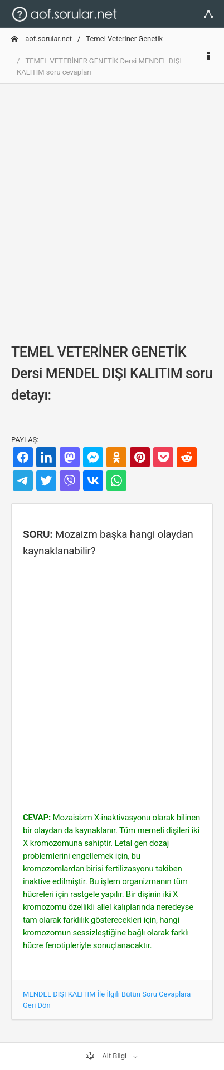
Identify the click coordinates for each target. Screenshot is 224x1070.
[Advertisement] (112, 204)
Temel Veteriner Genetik (124, 38)
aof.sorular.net (41, 38)
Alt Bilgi (107, 1056)
